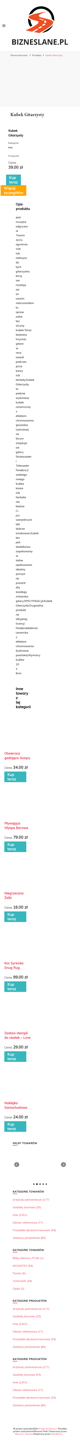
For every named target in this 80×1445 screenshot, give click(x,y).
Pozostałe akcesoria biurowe (34, 1230)
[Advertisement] (40, 82)
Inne (20, 1215)
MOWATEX (23, 1265)
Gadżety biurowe (27, 1207)
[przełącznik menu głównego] (3, 26)
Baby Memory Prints (28, 1258)
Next (63, 1164)
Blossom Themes (24, 1434)
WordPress (57, 1434)
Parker (19, 1273)
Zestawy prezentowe (29, 1238)
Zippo (18, 1288)
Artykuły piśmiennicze (31, 1199)
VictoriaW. (22, 1281)
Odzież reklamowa (28, 1222)
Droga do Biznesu (47, 1428)
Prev (16, 1164)
